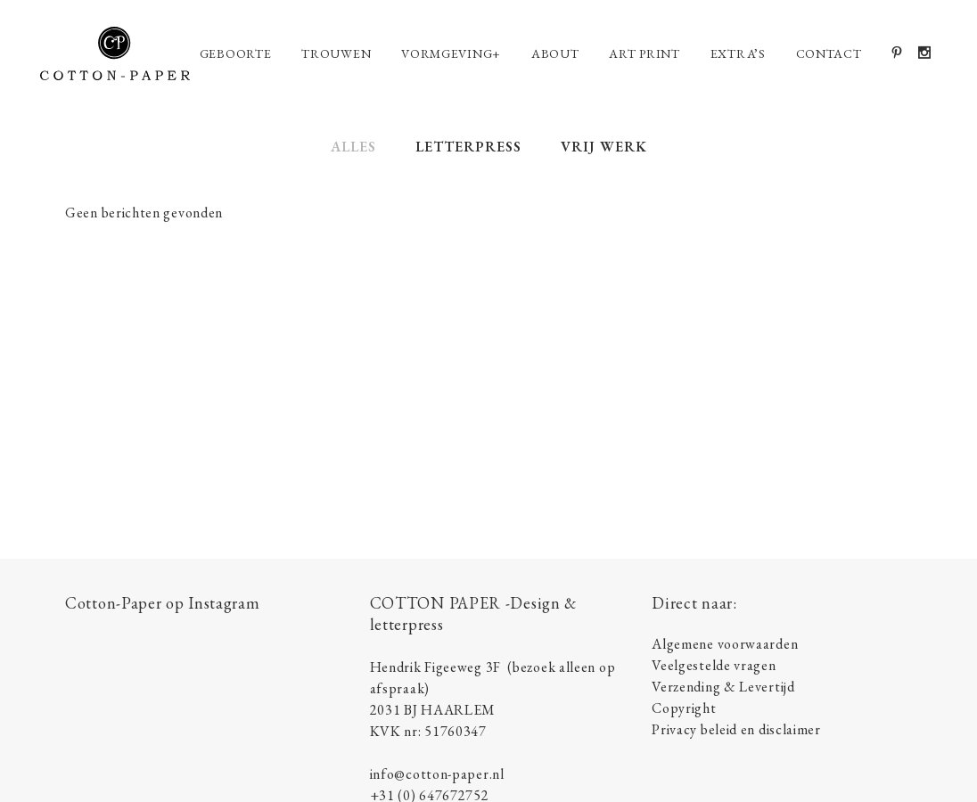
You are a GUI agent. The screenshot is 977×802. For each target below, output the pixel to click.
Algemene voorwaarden (725, 643)
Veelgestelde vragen (714, 665)
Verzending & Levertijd (723, 686)
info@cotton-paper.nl (437, 774)
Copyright (684, 708)
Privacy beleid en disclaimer (736, 729)
